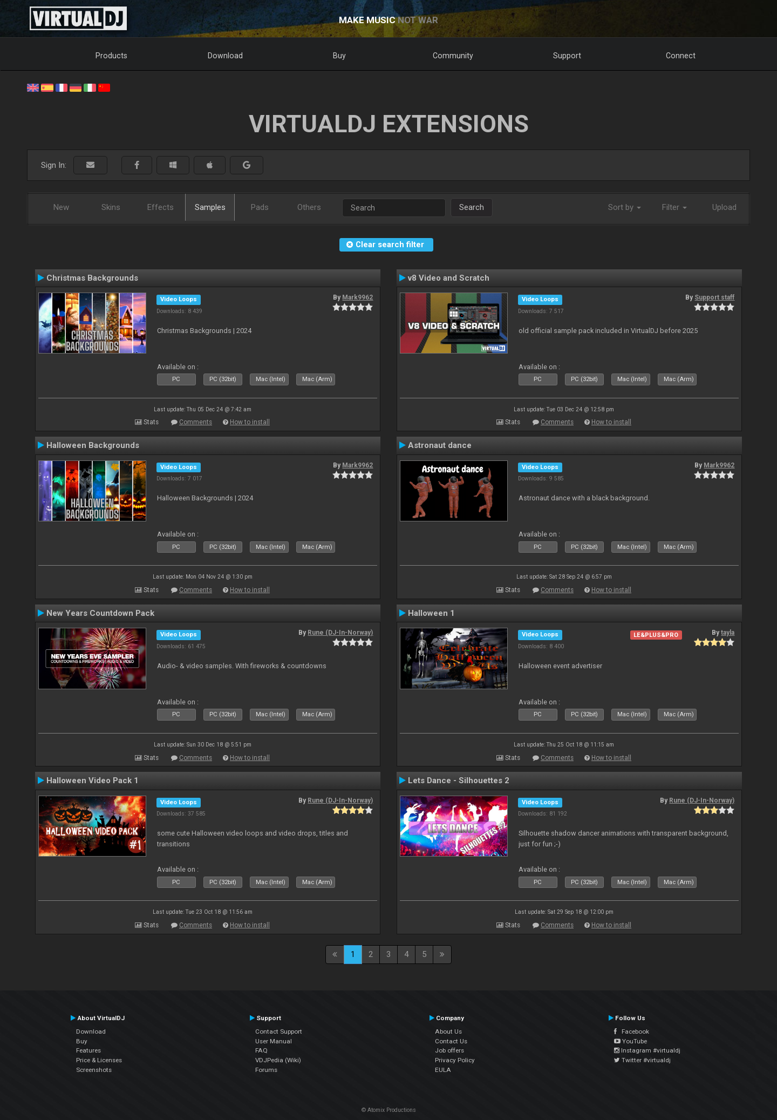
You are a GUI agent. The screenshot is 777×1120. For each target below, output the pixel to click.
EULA (443, 1070)
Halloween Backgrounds (92, 445)
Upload (724, 207)
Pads (260, 207)
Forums (266, 1070)
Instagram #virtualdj (647, 1050)
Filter (674, 207)
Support (567, 55)
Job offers (449, 1050)
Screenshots (94, 1070)
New (61, 207)
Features (88, 1050)
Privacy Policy (455, 1060)
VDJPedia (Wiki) (278, 1060)
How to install (250, 422)
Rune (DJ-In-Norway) (340, 632)
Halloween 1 (431, 613)
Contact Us (451, 1041)
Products (111, 55)
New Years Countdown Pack (100, 613)
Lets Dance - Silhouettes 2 (458, 780)
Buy (339, 55)
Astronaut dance (440, 445)
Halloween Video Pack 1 (92, 780)
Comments (195, 422)
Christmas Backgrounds (92, 278)
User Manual (273, 1041)
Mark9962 (357, 297)
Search (471, 207)
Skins (110, 207)
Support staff (714, 297)
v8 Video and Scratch (448, 278)
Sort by (624, 207)
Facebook (631, 1031)
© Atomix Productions (389, 1110)
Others (309, 207)
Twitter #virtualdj (642, 1060)
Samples (210, 207)
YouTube (630, 1041)
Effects (160, 207)
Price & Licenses (99, 1060)
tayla (727, 632)
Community (453, 55)
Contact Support (278, 1031)
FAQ (261, 1050)
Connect (681, 55)
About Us (448, 1031)
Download (225, 55)
